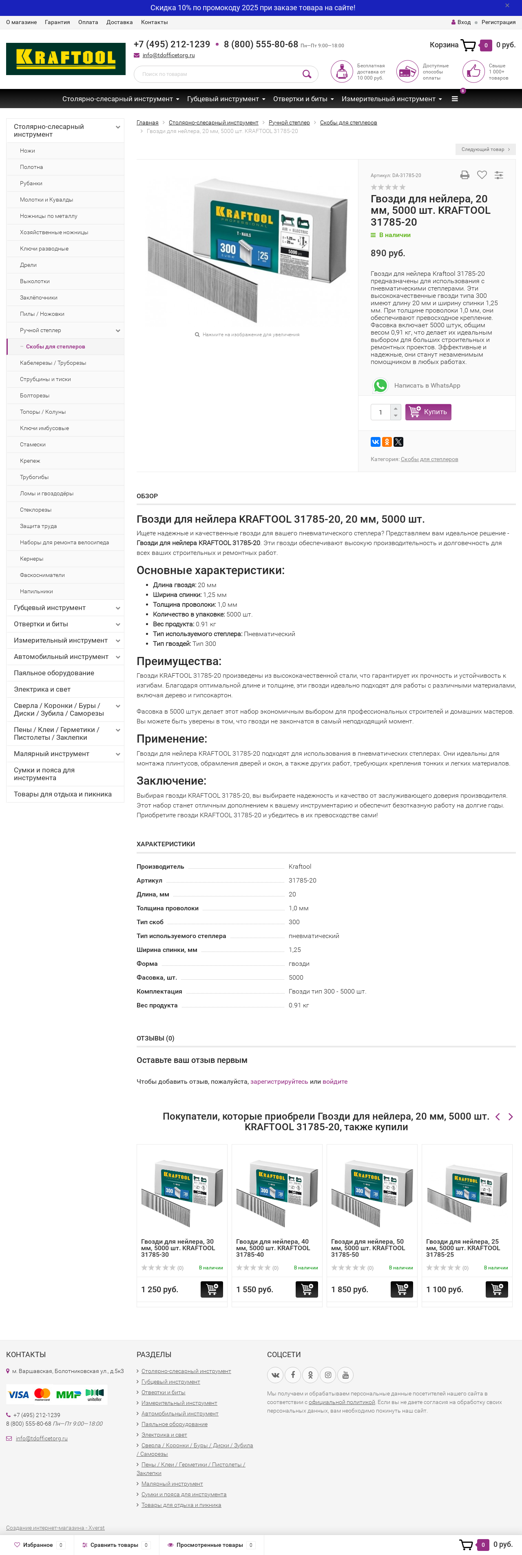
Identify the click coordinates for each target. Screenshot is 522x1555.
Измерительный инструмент (389, 99)
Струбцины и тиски (45, 379)
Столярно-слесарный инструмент (117, 99)
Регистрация (499, 22)
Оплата (88, 22)
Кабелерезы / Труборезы (53, 362)
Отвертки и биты (300, 99)
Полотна (31, 167)
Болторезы (35, 395)
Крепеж (30, 460)
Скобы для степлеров (55, 346)
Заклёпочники (39, 297)
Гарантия (57, 22)
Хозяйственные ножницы (54, 232)
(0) (162, 1268)
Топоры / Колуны (43, 411)
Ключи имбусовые (44, 428)
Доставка (119, 22)
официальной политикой (342, 1402)
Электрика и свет (42, 689)
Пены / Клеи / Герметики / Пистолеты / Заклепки (68, 733)
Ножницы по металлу (48, 216)
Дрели (28, 265)
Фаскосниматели (42, 575)
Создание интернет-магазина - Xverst (55, 1527)
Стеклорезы (36, 509)
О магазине (21, 22)
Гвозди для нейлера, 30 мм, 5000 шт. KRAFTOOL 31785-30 (178, 1248)
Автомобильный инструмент (68, 656)
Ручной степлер (71, 330)
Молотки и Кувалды (46, 199)
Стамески (33, 444)
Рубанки (31, 183)
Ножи (27, 150)
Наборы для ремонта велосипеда (64, 542)
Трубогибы (34, 477)
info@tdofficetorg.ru (169, 55)
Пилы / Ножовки (42, 314)
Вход (461, 22)
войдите (335, 1081)
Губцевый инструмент (223, 99)
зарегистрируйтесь (279, 1081)
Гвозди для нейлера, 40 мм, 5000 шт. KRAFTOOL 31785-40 (273, 1248)
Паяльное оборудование (54, 673)
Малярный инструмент (68, 754)
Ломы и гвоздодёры (47, 493)
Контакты (154, 22)
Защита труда (38, 526)
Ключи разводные (44, 248)
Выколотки (35, 281)
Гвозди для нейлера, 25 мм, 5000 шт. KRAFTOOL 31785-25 (463, 1248)
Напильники (36, 591)
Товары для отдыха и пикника (63, 794)
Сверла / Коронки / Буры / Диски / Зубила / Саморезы (68, 709)
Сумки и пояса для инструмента (44, 774)
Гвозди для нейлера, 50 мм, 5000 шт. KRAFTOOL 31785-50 (368, 1248)
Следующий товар (486, 149)
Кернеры (32, 558)
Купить (435, 412)
